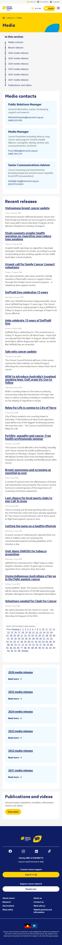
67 (54, 641)
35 (36, 635)
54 (7, 641)
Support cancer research (31, 883)
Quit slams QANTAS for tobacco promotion (26, 552)
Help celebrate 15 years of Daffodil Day (28, 321)
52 (48, 638)
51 (44, 638)
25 (48, 632)
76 (37, 644)
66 (50, 641)
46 (26, 638)
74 (30, 644)
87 (29, 647)
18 (23, 632)
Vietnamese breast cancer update (27, 208)
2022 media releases (20, 750)
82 (11, 647)
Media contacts (15, 42)
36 (40, 635)
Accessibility (42, 2)
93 (50, 647)
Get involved (8, 905)
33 (29, 635)
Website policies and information (43, 910)
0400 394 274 (15, 153)
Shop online (8, 909)
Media (19, 18)
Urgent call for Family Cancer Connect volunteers (30, 265)
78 (44, 644)
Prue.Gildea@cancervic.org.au (23, 150)
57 (18, 641)
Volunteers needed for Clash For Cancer (31, 601)
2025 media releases (20, 692)
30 (18, 635)
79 (48, 644)
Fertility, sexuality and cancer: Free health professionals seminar (28, 437)
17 (19, 632)
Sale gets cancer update (21, 351)
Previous (16, 629)
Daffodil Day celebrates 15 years (26, 292)
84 (18, 647)
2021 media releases (20, 770)
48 (33, 638)
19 (26, 632)
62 (36, 641)
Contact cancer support (31, 869)
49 (37, 638)
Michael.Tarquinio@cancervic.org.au (25, 117)
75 (33, 644)
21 (33, 632)
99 (23, 650)
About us (31, 2)
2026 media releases (20, 672)
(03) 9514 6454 (15, 184)
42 (12, 638)
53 (51, 638)
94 (54, 647)
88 (32, 647)
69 (12, 644)
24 (44, 632)
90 (40, 647)
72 (23, 644)
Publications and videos (20, 85)
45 (23, 638)
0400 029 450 (15, 120)
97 (15, 650)
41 (8, 638)
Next (26, 650)
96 (12, 650)
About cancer (9, 898)
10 (43, 629)
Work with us (39, 905)
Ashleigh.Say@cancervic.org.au (23, 181)
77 (40, 644)
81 (7, 647)
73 (26, 644)
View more (13, 811)
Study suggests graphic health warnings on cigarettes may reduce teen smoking (28, 236)
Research (7, 902)
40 (54, 635)
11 (46, 629)
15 (12, 632)
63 (40, 641)
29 (14, 635)
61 (32, 641)
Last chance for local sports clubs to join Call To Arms (28, 499)
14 (8, 632)
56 (14, 641)
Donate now (31, 889)
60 (29, 641)
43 (15, 638)
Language (54, 2)
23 (40, 632)
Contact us (39, 902)
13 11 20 (38, 8)
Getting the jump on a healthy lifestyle (30, 526)
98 (19, 650)
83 (14, 647)
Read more (13, 678)
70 (15, 644)
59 (25, 641)
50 (40, 638)
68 (8, 644)
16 (15, 632)
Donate (51, 8)
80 (51, 644)
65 (47, 641)
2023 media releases (20, 731)
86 (25, 647)
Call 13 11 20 (31, 874)
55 (11, 641)
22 (37, 632)
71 (19, 644)
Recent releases (15, 47)
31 (22, 635)
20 (30, 632)
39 (50, 635)
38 (47, 635)
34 (32, 635)
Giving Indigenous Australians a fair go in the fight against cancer (30, 577)
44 (19, 638)
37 (43, 635)
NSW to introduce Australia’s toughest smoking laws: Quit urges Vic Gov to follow (30, 379)
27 (7, 635)
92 (47, 647)
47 (30, 638)
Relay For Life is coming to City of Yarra (30, 407)
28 (11, 635)
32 (25, 635)
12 (50, 629)
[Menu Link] (58, 9)
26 (51, 632)
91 (43, 647)
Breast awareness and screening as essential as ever (28, 471)
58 (22, 641)
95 (8, 650)
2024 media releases (20, 711)
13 (54, 629)
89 (36, 647)
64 (43, 641)
